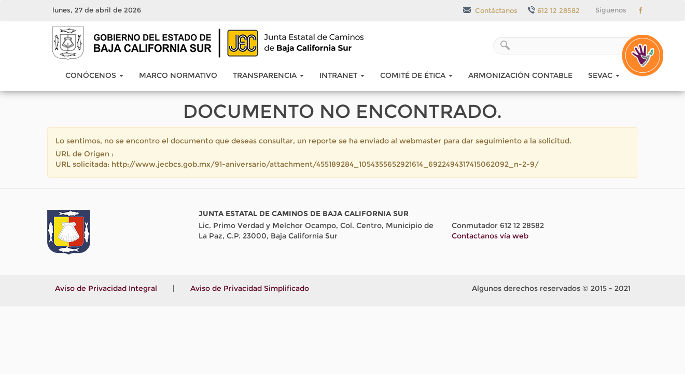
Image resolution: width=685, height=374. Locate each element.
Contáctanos (490, 10)
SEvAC (604, 75)
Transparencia (268, 75)
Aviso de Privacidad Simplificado (249, 288)
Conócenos (94, 75)
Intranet (342, 75)
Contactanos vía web (490, 236)
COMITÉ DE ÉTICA (416, 75)
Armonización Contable (520, 75)
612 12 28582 (554, 10)
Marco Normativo (178, 75)
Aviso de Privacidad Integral (106, 288)
